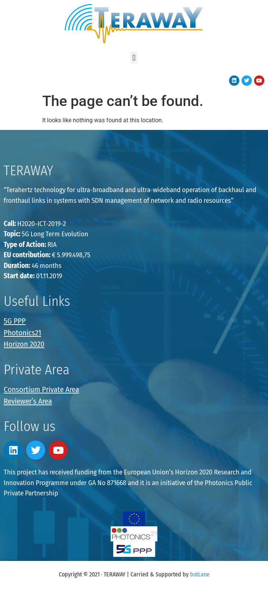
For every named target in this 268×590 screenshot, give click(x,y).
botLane (200, 574)
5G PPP (15, 321)
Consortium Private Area (41, 389)
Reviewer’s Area (28, 401)
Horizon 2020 (24, 344)
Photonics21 (22, 333)
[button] (134, 58)
